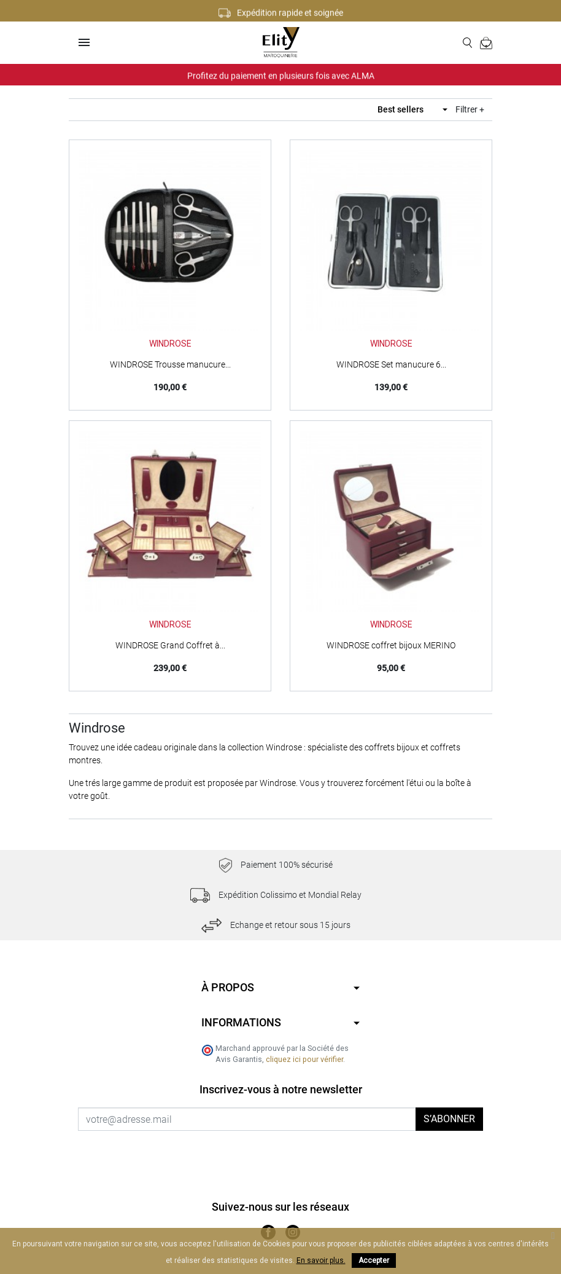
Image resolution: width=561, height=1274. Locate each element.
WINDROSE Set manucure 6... (391, 364)
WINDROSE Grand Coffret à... (170, 645)
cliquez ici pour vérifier (304, 1059)
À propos (227, 987)
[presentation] (180, 1155)
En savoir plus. (321, 1260)
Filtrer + (469, 109)
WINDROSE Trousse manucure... (170, 364)
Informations (241, 1022)
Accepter (373, 1260)
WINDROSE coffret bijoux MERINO (391, 645)
